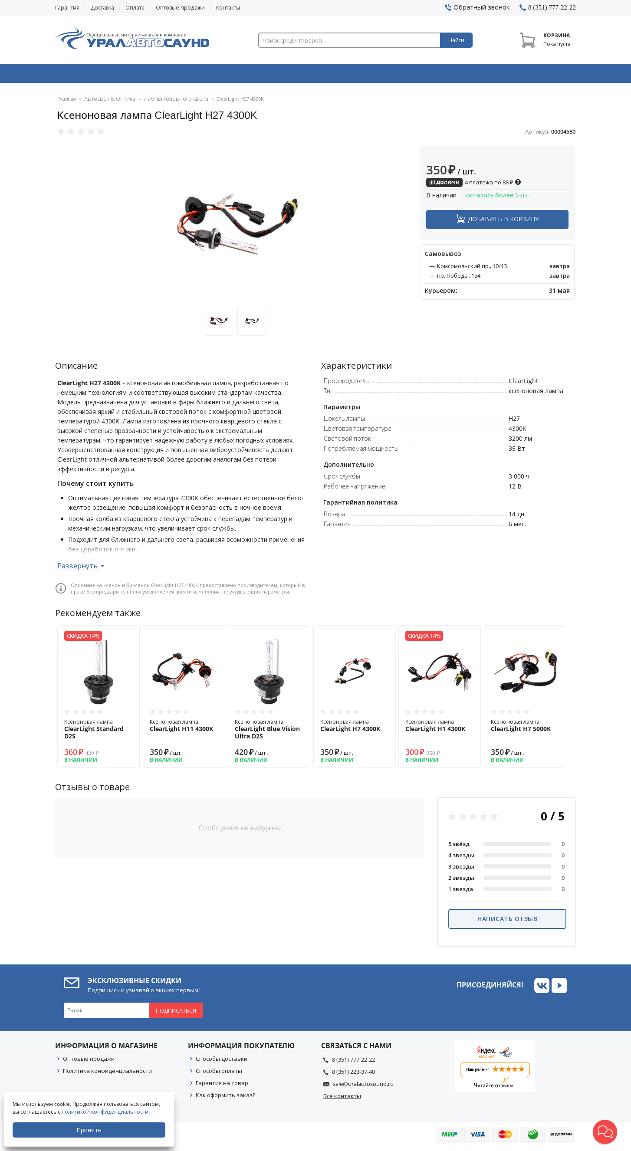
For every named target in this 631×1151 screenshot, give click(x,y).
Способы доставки (221, 1061)
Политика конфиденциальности (107, 1073)
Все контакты (342, 1098)
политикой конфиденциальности (105, 1111)
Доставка (102, 7)
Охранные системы (212, 75)
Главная (66, 101)
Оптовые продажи (180, 7)
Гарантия (67, 7)
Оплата (135, 7)
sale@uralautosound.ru (363, 1086)
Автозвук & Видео (106, 75)
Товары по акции (527, 75)
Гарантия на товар (222, 1085)
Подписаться (176, 1013)
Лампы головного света (165, 101)
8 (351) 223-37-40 (353, 1074)
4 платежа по (473, 185)
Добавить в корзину (503, 221)
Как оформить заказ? (225, 1098)
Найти (456, 40)
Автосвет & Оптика (423, 75)
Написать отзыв (507, 921)
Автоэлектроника (318, 75)
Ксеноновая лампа (98, 732)
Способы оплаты (219, 1073)
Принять (89, 1130)
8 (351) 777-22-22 (353, 1062)
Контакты (228, 7)
